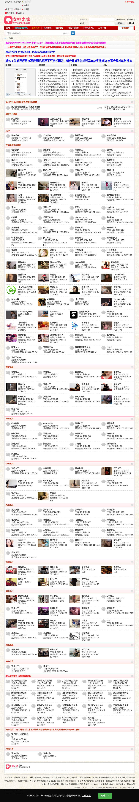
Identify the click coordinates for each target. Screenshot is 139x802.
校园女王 (54, 608)
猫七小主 (117, 540)
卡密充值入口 (88, 28)
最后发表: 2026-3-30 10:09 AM (56, 525)
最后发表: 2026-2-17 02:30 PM (120, 535)
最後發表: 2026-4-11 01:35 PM (120, 448)
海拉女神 (15, 510)
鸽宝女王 (54, 540)
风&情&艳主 (23, 596)
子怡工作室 (48, 217)
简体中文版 (129, 2)
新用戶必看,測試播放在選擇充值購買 (21, 102)
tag (20, 765)
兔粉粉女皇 (111, 227)
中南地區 (9, 463)
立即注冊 (131, 23)
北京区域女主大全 (19, 681)
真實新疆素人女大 (82, 347)
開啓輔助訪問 (123, 2)
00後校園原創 (17, 238)
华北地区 (9, 591)
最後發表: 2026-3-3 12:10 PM (87, 175)
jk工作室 (47, 238)
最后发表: (117, 485)
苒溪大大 (15, 347)
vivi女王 (110, 596)
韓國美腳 (79, 135)
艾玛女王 (15, 493)
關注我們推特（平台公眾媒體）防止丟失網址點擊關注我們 (30, 52)
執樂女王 (111, 160)
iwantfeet (54, 312)
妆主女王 (15, 552)
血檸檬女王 (111, 444)
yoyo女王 (22, 481)
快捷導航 (125, 28)
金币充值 (35, 28)
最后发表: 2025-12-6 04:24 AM (24, 514)
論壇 (8, 28)
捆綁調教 (117, 119)
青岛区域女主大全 (44, 705)
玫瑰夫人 (15, 633)
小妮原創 (51, 299)
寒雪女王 (79, 433)
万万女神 (85, 579)
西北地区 (9, 645)
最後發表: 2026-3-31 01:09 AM (88, 212)
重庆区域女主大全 (95, 693)
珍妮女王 (15, 649)
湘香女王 (15, 468)
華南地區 (9, 419)
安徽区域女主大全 (44, 693)
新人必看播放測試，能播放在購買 (25, 107)
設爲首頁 (8, 2)
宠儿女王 (85, 596)
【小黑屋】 (80, 299)
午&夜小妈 (47, 481)
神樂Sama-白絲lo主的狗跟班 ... (118, 84)
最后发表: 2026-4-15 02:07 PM (120, 514)
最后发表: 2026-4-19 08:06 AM (24, 638)
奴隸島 (14, 250)
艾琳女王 (47, 207)
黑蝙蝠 (53, 275)
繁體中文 (9, 9)
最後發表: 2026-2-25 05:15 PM (120, 200)
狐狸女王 (117, 567)
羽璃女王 (85, 608)
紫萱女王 (47, 444)
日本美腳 (47, 135)
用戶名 (82, 19)
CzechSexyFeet (25, 312)
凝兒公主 (111, 423)
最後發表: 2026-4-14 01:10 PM (56, 389)
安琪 (20, 195)
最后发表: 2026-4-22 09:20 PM (120, 625)
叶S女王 (53, 579)
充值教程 (47, 28)
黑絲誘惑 (15, 227)
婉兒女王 (15, 454)
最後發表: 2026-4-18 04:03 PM (120, 438)
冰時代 (53, 250)
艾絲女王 (47, 396)
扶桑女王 (47, 372)
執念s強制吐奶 (111, 90)
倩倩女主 (85, 633)
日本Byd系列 (55, 262)
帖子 (65, 33)
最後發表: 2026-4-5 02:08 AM (87, 448)
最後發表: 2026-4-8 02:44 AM (87, 401)
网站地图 (131, 784)
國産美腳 (15, 135)
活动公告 (47, 753)
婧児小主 (15, 409)
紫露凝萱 (117, 396)
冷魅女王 (22, 396)
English (25, 5)
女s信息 (91, 718)
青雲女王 (47, 384)
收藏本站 (17, 2)
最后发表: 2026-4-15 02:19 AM (56, 485)
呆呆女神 (79, 530)
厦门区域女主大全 (70, 693)
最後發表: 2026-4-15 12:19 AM (88, 377)
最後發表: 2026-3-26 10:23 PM (56, 165)
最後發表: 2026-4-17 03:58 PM (56, 232)
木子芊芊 (85, 323)
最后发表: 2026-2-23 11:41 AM (88, 545)
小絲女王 (47, 433)
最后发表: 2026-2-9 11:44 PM (23, 557)
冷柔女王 (22, 540)
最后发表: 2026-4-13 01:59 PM (120, 613)
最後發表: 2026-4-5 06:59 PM (119, 255)
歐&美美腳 (111, 135)
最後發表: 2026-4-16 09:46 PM (120, 222)
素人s (13, 207)
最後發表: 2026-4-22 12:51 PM (24, 438)
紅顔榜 (14, 217)
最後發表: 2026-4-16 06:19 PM (56, 428)
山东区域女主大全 (70, 718)
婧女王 (53, 620)
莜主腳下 (117, 182)
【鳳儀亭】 (23, 323)
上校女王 (47, 530)
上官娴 (84, 620)
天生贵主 (85, 481)
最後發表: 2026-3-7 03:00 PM (119, 352)
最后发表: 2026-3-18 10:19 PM (56, 638)
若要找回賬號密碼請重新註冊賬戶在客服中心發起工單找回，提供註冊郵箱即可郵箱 (41, 56)
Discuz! (18, 790)
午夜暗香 (47, 468)
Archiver (8, 777)
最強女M (110, 312)
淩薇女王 (15, 444)
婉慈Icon (22, 275)
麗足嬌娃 (22, 262)
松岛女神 (15, 530)
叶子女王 (54, 596)
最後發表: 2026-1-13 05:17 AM (120, 428)
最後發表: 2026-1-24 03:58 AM (88, 155)
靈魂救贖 (79, 468)
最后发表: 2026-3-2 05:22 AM (55, 671)
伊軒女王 (15, 433)
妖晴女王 (111, 608)
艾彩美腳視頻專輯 (13, 145)
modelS (110, 207)
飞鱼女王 (79, 520)
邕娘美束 (54, 287)
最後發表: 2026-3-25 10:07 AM (24, 377)
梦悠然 (53, 493)
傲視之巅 (22, 335)
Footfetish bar (120, 299)
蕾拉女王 (15, 666)
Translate (26, 2)
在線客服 (59, 28)
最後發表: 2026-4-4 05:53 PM (23, 448)
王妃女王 (85, 649)
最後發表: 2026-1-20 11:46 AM (24, 459)
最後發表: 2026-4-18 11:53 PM (88, 428)
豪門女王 (111, 335)
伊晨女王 (79, 227)
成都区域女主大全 (19, 718)
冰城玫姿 (111, 510)
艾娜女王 (79, 150)
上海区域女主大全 (44, 681)
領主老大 (79, 335)
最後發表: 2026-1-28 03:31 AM (56, 448)
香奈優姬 (85, 384)
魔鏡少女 (111, 170)
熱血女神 (15, 299)
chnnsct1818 (81, 217)
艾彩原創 (15, 150)
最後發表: (19, 124)
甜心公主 (54, 567)
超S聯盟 (46, 150)
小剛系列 (79, 250)
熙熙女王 (15, 372)
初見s (77, 207)
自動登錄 (120, 19)
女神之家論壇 (5, 38)
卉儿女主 (47, 633)
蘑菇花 (84, 182)
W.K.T (46, 227)
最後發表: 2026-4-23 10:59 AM (24, 362)
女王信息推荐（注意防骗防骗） (19, 676)
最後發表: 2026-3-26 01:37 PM (88, 232)
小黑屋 (24, 777)
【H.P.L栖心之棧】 (26, 287)
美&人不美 (79, 396)
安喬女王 (79, 170)
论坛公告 (15, 753)
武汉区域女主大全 (120, 681)
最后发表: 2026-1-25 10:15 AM (56, 535)
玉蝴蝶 (21, 620)
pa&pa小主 (48, 423)
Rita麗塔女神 (55, 195)
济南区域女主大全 (120, 693)
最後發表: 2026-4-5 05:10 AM (55, 175)
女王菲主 (79, 510)
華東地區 (9, 367)
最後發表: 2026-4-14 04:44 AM (56, 401)
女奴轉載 (85, 119)
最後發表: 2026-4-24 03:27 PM (56, 222)
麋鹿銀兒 (79, 238)
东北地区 (9, 505)
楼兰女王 (22, 579)
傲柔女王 (15, 520)
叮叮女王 (117, 468)
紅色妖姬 (15, 423)
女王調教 (15, 119)
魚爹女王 (79, 160)
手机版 (17, 777)
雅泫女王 (22, 170)
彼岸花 (110, 150)
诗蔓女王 (79, 540)
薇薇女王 (22, 567)
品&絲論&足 (112, 238)
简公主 (46, 666)
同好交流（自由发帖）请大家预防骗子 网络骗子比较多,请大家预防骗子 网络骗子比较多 (43, 729)
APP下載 (102, 28)
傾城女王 (79, 423)
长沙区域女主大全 (70, 705)
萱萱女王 (54, 649)
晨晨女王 (85, 567)
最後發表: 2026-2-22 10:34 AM (88, 340)
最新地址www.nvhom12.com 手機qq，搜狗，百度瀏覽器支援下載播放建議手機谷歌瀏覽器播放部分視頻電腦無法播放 (56, 43)
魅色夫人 (22, 384)
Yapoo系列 (80, 262)
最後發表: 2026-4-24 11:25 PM (24, 473)
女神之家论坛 (35, 777)
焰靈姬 (116, 323)
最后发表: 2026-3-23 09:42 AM (24, 654)
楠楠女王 (47, 520)
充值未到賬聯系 (21, 28)
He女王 (14, 160)
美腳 (8, 131)
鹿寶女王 (47, 160)
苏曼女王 (15, 608)
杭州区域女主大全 (19, 693)
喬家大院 (117, 287)
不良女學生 (111, 250)
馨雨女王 (117, 372)
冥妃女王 (111, 530)
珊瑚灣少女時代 (56, 335)
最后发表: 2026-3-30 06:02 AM (24, 498)
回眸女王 (111, 481)
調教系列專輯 (11, 114)
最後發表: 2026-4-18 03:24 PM (24, 232)
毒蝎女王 (111, 520)
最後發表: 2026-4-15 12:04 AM (56, 212)
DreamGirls (80, 195)
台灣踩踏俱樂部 (113, 195)
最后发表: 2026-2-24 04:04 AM (24, 535)
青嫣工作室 (16, 357)
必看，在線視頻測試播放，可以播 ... (120, 107)
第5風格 (110, 217)
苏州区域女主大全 (95, 705)
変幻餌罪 (85, 275)
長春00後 (86, 287)
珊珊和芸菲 (54, 182)
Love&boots (119, 275)
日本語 (17, 9)
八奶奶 (78, 444)
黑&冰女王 (47, 510)
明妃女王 (47, 170)
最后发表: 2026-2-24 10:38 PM (120, 525)
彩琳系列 (115, 262)
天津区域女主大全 (120, 705)
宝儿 (109, 620)
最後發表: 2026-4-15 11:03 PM (24, 255)
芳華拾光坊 (48, 347)
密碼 (82, 23)
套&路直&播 (84, 312)
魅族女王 (117, 384)
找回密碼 (131, 19)
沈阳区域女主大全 (44, 718)
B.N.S (109, 347)
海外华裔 (9, 661)
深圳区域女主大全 (95, 681)
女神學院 (54, 323)
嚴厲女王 (79, 372)
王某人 (21, 182)
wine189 (121, 109)
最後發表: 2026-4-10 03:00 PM (24, 352)
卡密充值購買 (73, 28)
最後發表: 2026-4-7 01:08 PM (87, 473)
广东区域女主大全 (70, 681)
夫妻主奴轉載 (55, 119)
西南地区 (9, 562)
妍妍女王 (111, 433)
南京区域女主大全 (19, 705)
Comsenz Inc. (19, 794)
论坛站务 (9, 749)
